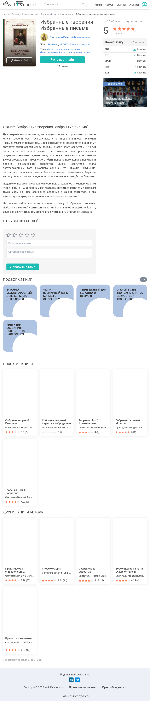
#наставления (49, 52)
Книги (98, 4)
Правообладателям (114, 687)
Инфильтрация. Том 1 (119, 98)
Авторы (109, 4)
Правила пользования (82, 687)
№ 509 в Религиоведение (74, 44)
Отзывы (134, 4)
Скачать (141, 49)
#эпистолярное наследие (74, 52)
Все (143, 279)
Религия (53, 44)
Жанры (121, 4)
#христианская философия (63, 49)
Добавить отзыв (22, 267)
